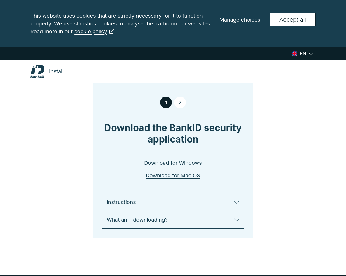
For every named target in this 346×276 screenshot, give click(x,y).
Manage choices (239, 20)
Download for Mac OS (173, 175)
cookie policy (94, 31)
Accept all (292, 19)
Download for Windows (173, 163)
